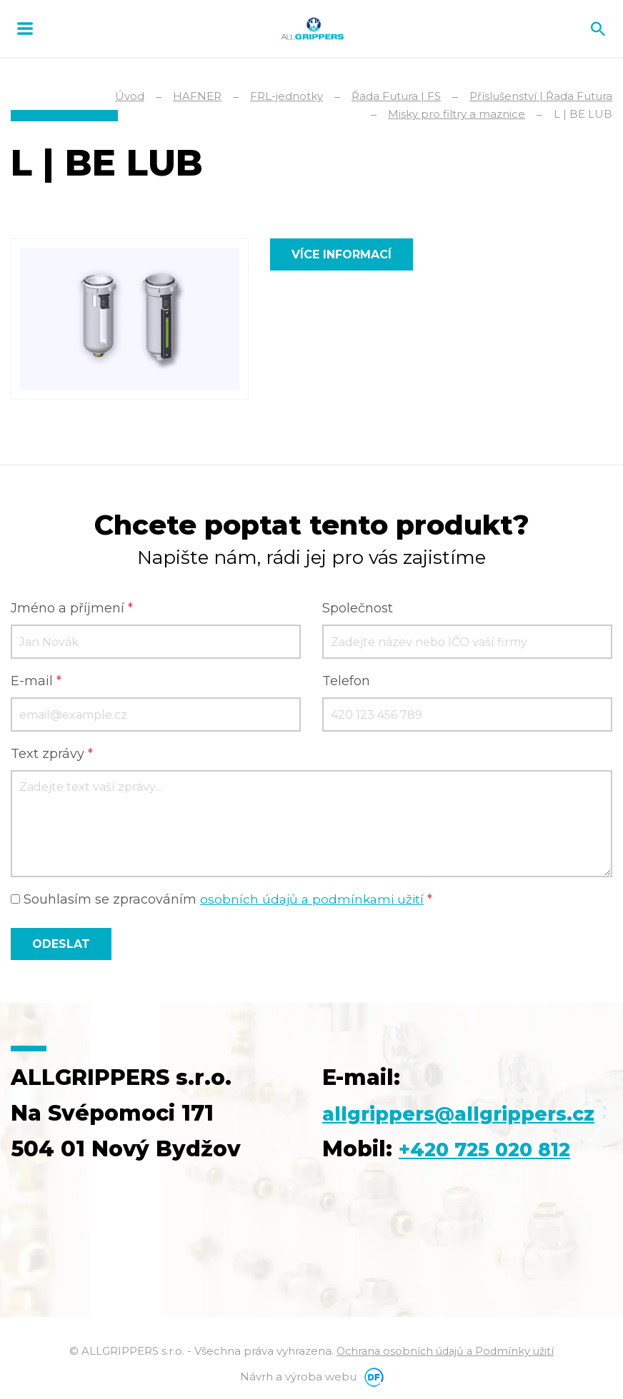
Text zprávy (52, 756)
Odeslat (61, 946)
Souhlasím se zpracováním (224, 901)
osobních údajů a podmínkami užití (314, 901)
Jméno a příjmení (72, 610)
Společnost (357, 610)
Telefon (346, 683)
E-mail (36, 683)
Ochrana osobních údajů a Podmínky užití (445, 1353)
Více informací (341, 254)
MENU (25, 28)
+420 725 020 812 (496, 1151)
